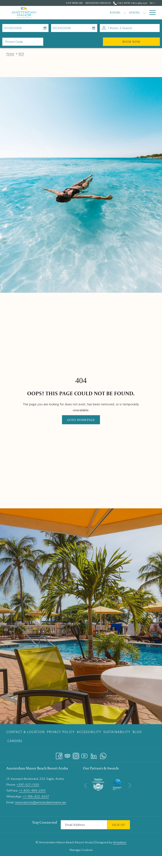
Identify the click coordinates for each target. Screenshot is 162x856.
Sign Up (118, 825)
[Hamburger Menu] (151, 12)
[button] (22, 28)
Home (10, 54)
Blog (137, 732)
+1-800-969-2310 (32, 790)
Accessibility (89, 732)
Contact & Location (25, 732)
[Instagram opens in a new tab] (76, 755)
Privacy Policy (61, 732)
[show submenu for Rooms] (91, 12)
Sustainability (116, 732)
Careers (14, 741)
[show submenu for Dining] (111, 12)
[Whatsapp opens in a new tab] (103, 755)
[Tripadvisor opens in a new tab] (67, 755)
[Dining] (101, 12)
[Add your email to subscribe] (84, 824)
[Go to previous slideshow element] (85, 785)
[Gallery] (137, 12)
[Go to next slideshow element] (129, 785)
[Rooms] (82, 12)
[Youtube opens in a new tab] (84, 755)
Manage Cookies (81, 850)
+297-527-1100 (27, 785)
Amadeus (119, 842)
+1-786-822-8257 (36, 796)
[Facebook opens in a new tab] (59, 755)
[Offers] (121, 12)
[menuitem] (26, 731)
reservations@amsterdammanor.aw (40, 802)
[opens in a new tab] (98, 784)
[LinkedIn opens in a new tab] (94, 755)
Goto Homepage (81, 420)
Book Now (141, 41)
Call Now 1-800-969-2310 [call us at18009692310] (130, 2)
